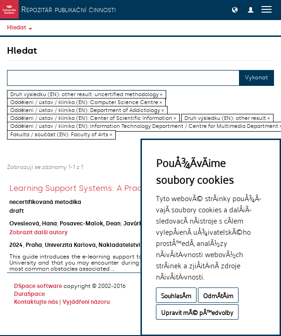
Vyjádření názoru (86, 302)
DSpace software (38, 286)
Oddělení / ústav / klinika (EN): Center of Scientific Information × (93, 118)
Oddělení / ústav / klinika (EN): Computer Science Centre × (86, 102)
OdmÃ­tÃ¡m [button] (218, 295)
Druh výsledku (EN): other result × (227, 118)
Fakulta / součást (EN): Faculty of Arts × (61, 135)
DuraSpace (29, 294)
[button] (234, 9)
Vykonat (256, 77)
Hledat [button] (19, 27)
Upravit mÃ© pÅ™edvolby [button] (197, 312)
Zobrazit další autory (38, 232)
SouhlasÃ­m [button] (176, 295)
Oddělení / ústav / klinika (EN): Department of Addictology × (87, 110)
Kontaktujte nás (36, 302)
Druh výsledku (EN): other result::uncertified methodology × (86, 94)
